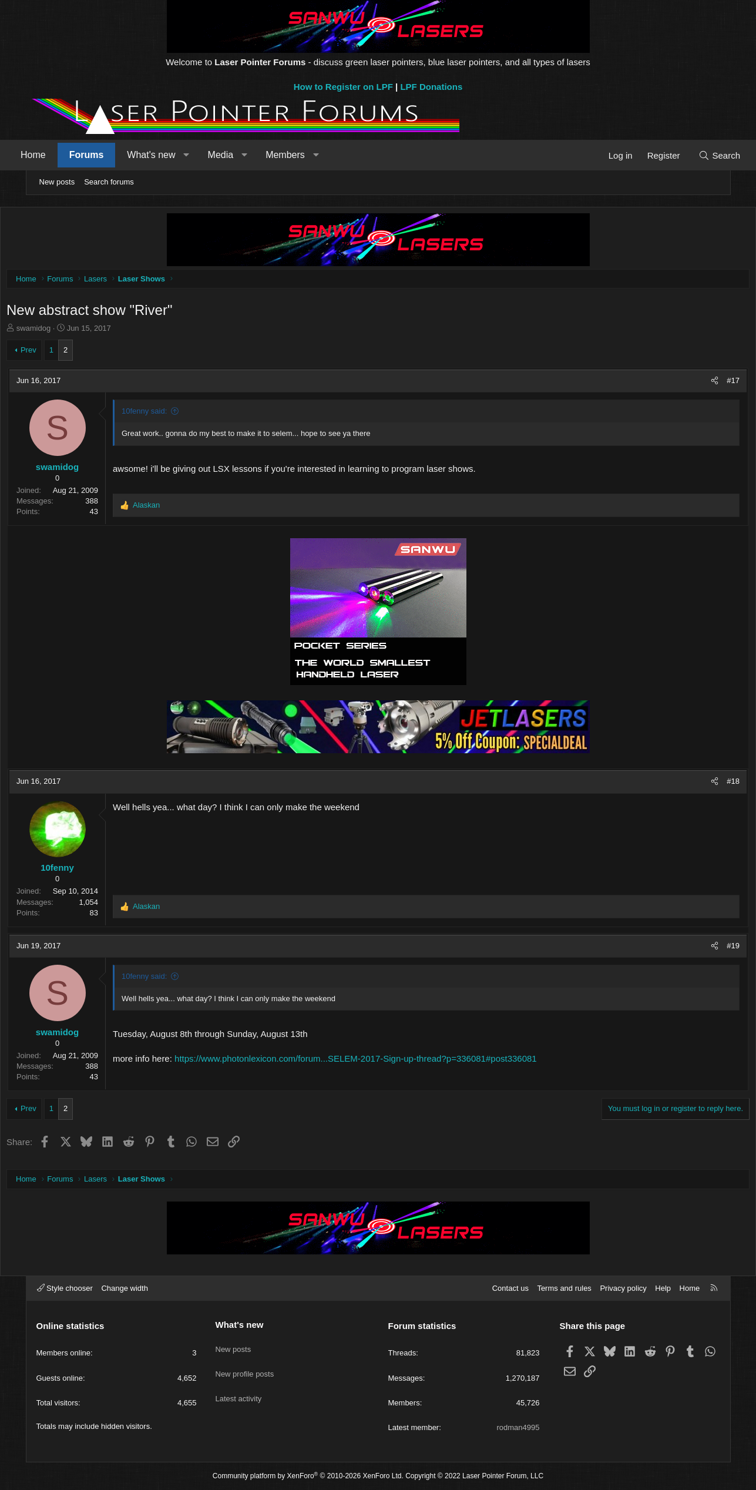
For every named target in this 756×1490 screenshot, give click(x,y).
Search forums (109, 181)
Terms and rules (564, 1288)
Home (56, 155)
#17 (704, 383)
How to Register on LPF (343, 87)
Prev (57, 352)
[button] (209, 155)
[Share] (686, 384)
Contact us (510, 1288)
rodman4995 (518, 1427)
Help (663, 1288)
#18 (704, 784)
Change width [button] (124, 1288)
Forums (109, 155)
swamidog (62, 331)
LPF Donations (431, 87)
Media (243, 155)
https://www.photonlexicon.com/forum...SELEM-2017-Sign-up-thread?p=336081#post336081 (384, 1061)
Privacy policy (623, 1288)
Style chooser (65, 1288)
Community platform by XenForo (308, 1476)
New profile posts (245, 1366)
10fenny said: (173, 414)
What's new (174, 155)
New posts (57, 181)
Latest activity (239, 1387)
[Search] (697, 155)
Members (308, 155)
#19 (704, 948)
